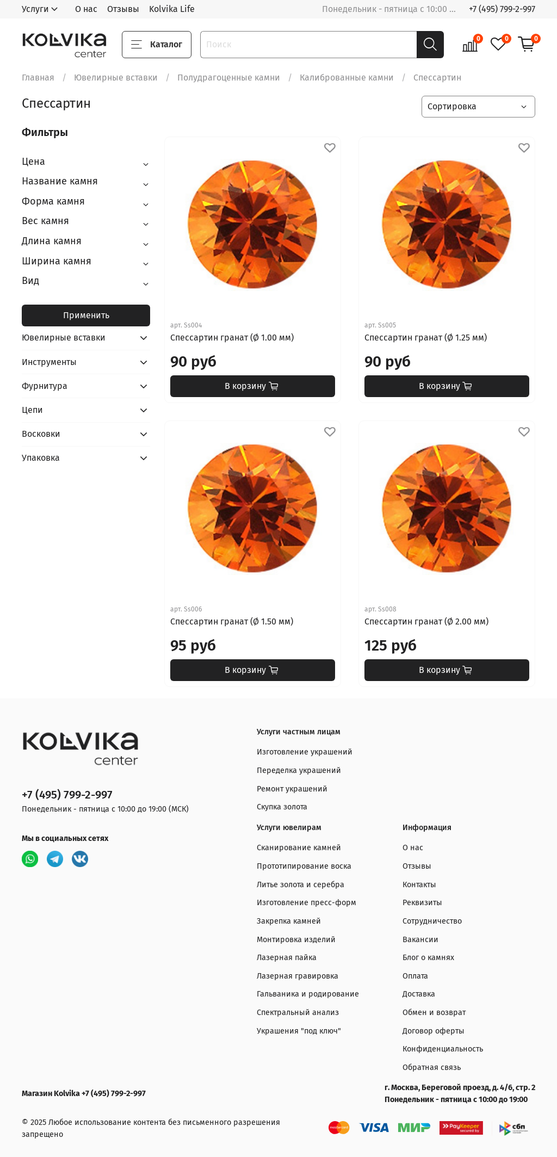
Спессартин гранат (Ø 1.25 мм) (425, 337)
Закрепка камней (289, 921)
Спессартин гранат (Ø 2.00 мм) (426, 621)
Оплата (415, 976)
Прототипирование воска (304, 866)
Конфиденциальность (443, 1049)
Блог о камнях (428, 957)
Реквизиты (422, 902)
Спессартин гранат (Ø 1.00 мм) (232, 337)
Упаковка (41, 458)
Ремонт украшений (292, 789)
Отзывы (123, 9)
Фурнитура (44, 386)
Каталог (156, 44)
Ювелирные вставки (116, 77)
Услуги (35, 9)
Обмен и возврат (434, 1012)
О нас (86, 9)
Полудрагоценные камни (228, 77)
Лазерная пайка (287, 957)
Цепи (32, 410)
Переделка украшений (299, 770)
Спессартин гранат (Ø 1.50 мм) (231, 621)
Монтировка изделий (296, 939)
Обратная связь (432, 1067)
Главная (38, 77)
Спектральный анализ (298, 1012)
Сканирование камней (299, 847)
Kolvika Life (172, 9)
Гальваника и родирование (308, 994)
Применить (86, 315)
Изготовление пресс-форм (306, 902)
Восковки (41, 434)
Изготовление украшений (304, 752)
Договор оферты (434, 1031)
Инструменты (49, 362)
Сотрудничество (432, 921)
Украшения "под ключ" (299, 1031)
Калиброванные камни (347, 77)
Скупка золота (282, 807)
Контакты (419, 884)
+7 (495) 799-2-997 (502, 9)
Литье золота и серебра (300, 884)
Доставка (419, 994)
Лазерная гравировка (297, 976)
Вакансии (420, 939)
